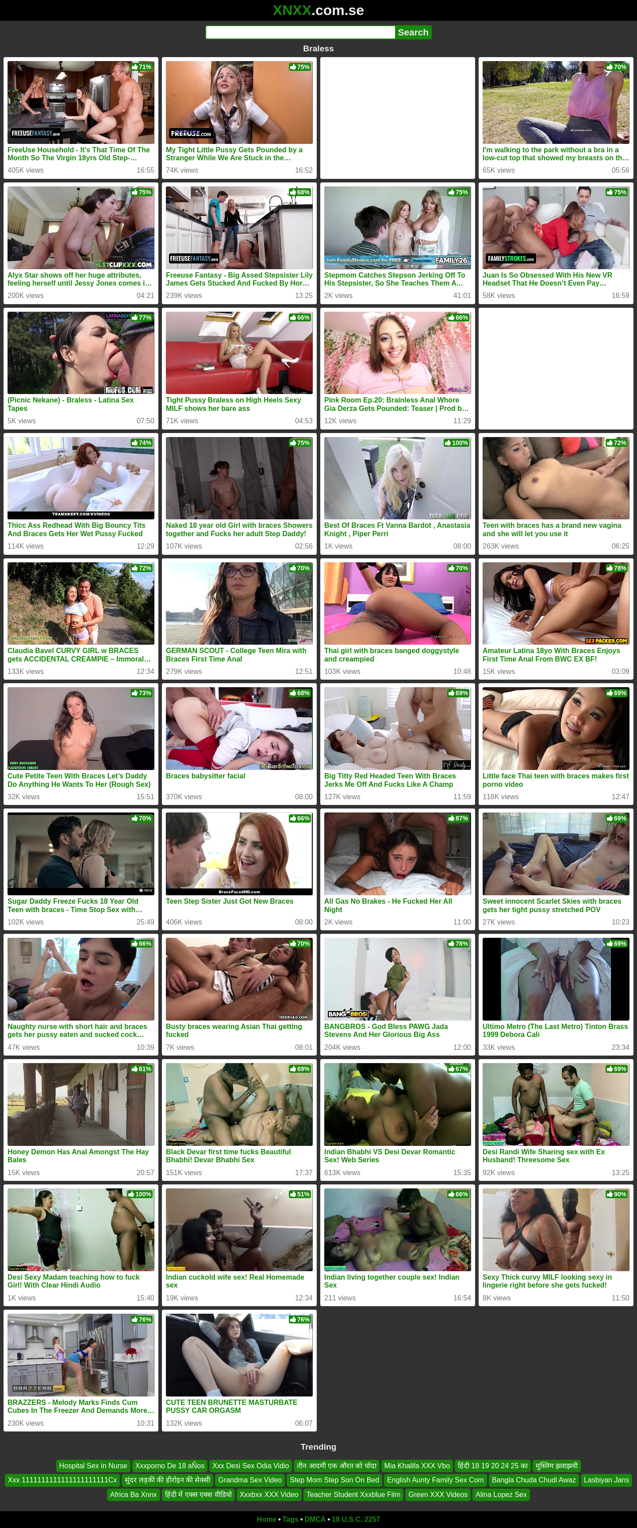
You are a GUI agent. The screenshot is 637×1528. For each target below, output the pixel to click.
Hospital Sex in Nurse (93, 1466)
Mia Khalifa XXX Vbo (417, 1466)
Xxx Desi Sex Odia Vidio (250, 1466)
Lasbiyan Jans (606, 1480)
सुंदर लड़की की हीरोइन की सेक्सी (167, 1480)
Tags (291, 1519)
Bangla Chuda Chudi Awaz (534, 1480)
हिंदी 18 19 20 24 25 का (493, 1466)
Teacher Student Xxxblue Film (354, 1494)
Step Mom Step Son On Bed (334, 1480)
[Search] (300, 32)
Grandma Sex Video (250, 1480)
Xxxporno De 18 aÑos (170, 1466)
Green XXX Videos (438, 1494)
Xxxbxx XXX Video (269, 1494)
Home (266, 1519)
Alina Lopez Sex (501, 1494)
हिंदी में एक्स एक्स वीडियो (198, 1494)
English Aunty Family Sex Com (435, 1480)
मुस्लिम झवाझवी (557, 1466)
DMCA (315, 1519)
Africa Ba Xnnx (133, 1494)
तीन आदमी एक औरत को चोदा (336, 1466)
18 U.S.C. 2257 (356, 1519)
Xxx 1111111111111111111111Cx (62, 1480)
